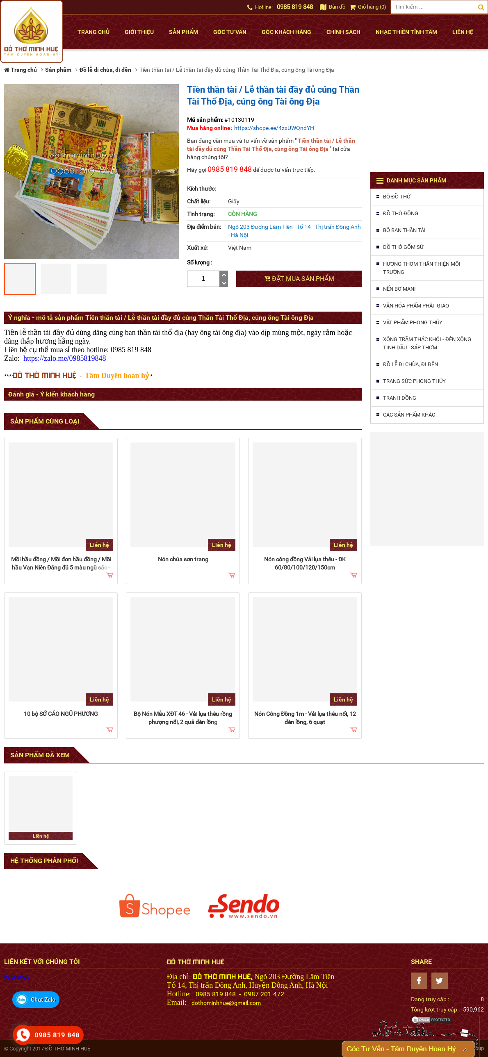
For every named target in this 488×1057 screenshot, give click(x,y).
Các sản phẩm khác (409, 415)
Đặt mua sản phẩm (299, 278)
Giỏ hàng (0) (367, 7)
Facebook (16, 976)
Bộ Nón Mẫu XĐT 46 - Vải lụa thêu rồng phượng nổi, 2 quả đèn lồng (183, 718)
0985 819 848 (295, 7)
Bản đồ (332, 7)
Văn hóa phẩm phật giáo (416, 306)
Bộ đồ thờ (396, 197)
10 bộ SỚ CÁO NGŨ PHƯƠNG (61, 714)
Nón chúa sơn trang (183, 559)
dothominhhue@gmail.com (226, 1003)
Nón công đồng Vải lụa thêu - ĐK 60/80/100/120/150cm (305, 563)
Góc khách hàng (286, 32)
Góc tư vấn (229, 32)
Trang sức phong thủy (414, 381)
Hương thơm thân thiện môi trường (422, 268)
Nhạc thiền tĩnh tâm (406, 32)
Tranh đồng (399, 398)
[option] (154, 906)
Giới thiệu (139, 32)
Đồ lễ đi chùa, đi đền (410, 364)
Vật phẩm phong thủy (412, 322)
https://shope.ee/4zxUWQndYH (274, 128)
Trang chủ (93, 32)
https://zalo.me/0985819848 (64, 358)
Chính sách (343, 32)
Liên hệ (462, 32)
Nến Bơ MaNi (399, 289)
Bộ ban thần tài (404, 230)
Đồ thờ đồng (400, 213)
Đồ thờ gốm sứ (403, 247)
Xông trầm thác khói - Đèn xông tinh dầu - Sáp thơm (427, 343)
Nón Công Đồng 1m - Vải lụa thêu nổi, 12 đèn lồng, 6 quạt (305, 718)
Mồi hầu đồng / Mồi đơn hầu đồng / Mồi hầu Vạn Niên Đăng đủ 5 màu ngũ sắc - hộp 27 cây (61, 567)
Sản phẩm (183, 32)
